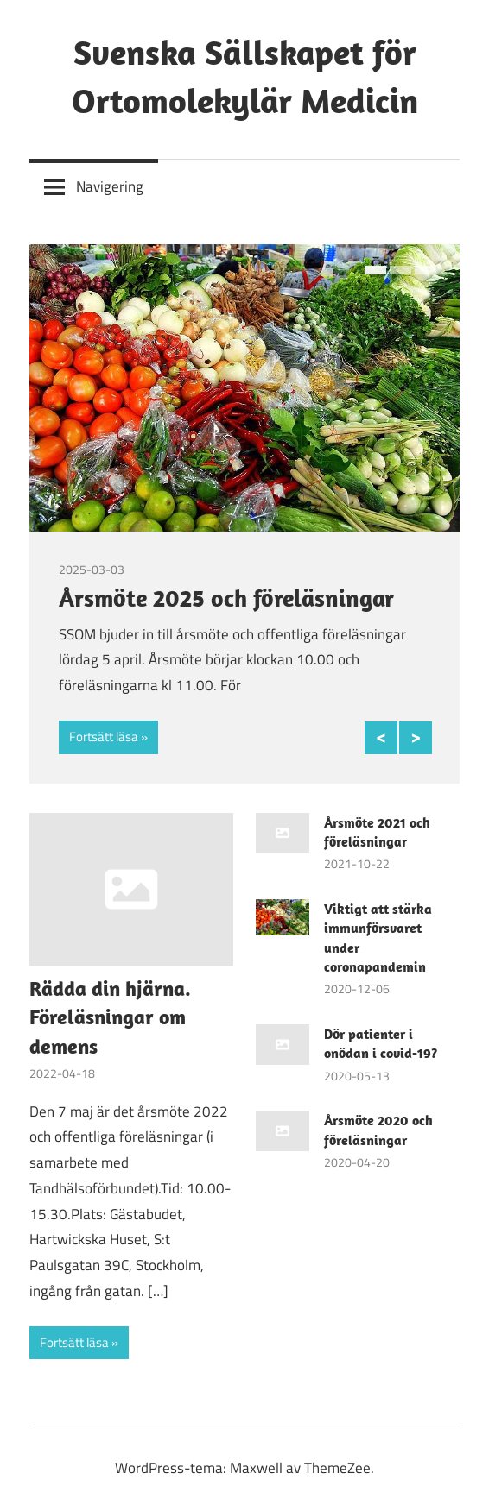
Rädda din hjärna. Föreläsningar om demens (110, 1017)
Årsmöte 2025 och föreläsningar (226, 597)
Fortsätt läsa (103, 736)
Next (415, 737)
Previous (381, 737)
